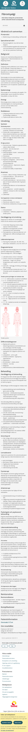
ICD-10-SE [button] (14, 25)
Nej (12, 646)
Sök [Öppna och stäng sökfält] (22, 3)
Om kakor (5, 689)
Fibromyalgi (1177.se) (7, 622)
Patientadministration (8, 658)
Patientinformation (7, 676)
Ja (4, 646)
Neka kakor (18, 722)
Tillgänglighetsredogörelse (9, 697)
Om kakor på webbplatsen (7, 730)
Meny (5, 3)
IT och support (6, 665)
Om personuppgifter (8, 692)
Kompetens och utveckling (9, 661)
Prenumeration (6, 681)
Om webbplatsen (7, 687)
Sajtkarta (4, 694)
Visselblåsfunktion (7, 668)
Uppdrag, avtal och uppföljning (11, 663)
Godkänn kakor (6, 722)
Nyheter (4, 674)
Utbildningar (5, 679)
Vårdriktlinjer (6, 656)
